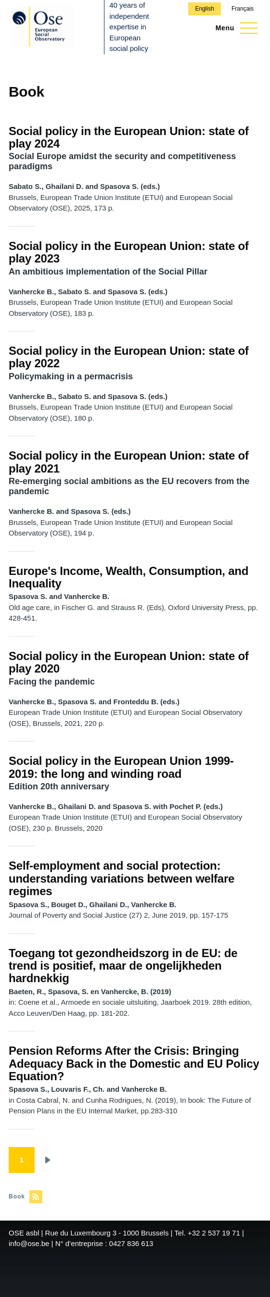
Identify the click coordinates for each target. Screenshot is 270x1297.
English (204, 8)
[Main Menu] (233, 28)
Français (242, 8)
